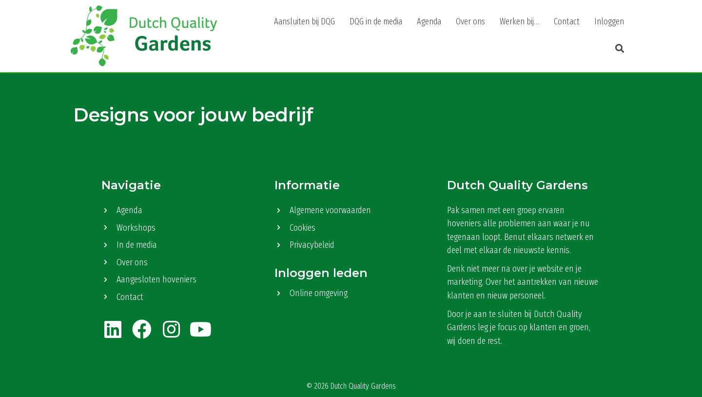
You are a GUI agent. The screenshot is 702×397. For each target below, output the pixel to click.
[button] (617, 48)
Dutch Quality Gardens (363, 386)
